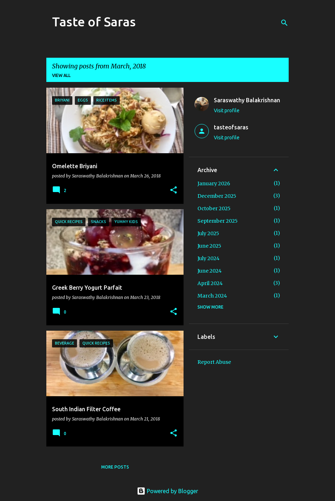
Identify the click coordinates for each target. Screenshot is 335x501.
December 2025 (216, 196)
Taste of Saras (94, 21)
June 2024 (209, 271)
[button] (173, 190)
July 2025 (208, 233)
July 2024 (208, 258)
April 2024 (210, 283)
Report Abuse (214, 362)
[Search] (284, 22)
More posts (115, 467)
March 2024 (212, 296)
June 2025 (209, 246)
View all (61, 75)
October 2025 (214, 208)
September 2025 (217, 221)
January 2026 (213, 183)
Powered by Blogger (167, 491)
